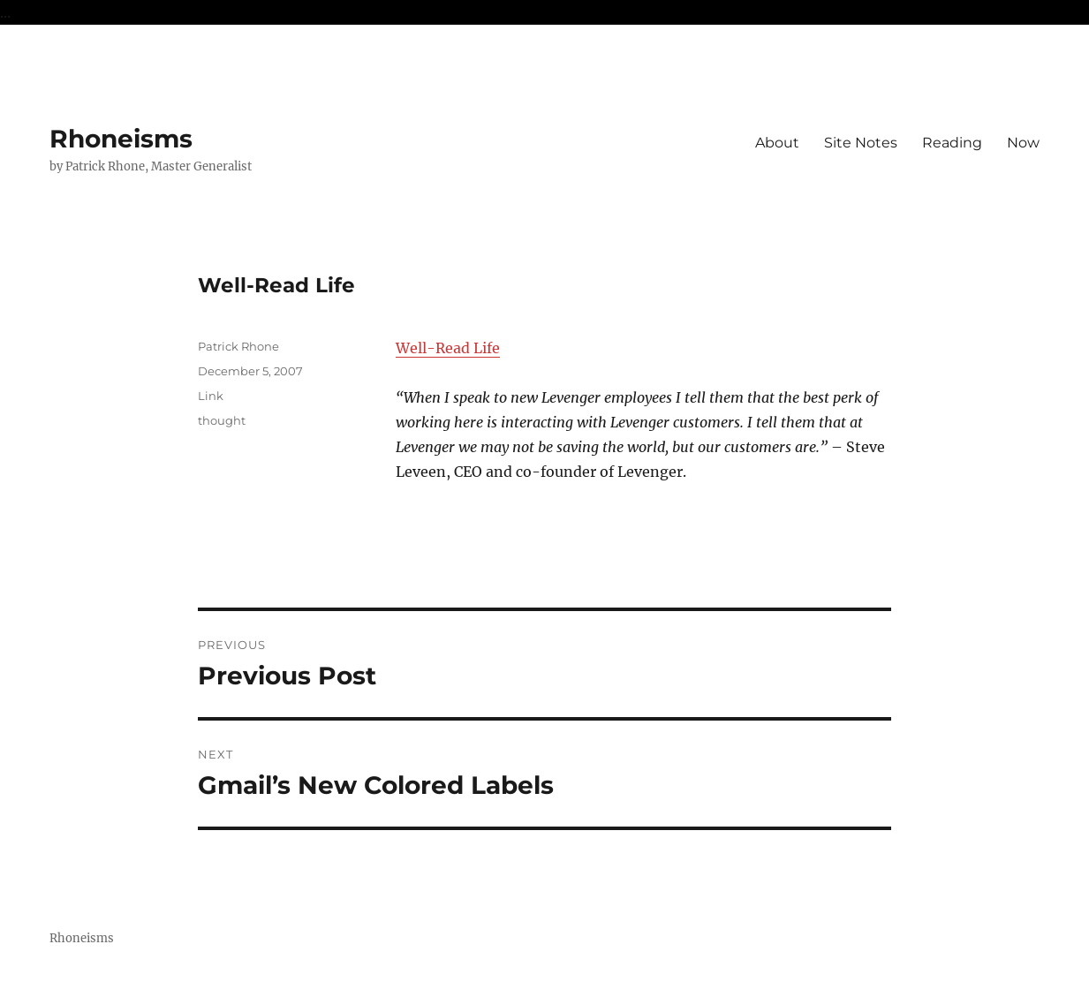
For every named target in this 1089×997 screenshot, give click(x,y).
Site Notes (860, 142)
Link (210, 396)
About (777, 142)
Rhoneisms (121, 139)
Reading (952, 142)
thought (222, 420)
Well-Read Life (448, 348)
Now (1023, 142)
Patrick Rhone (238, 346)
